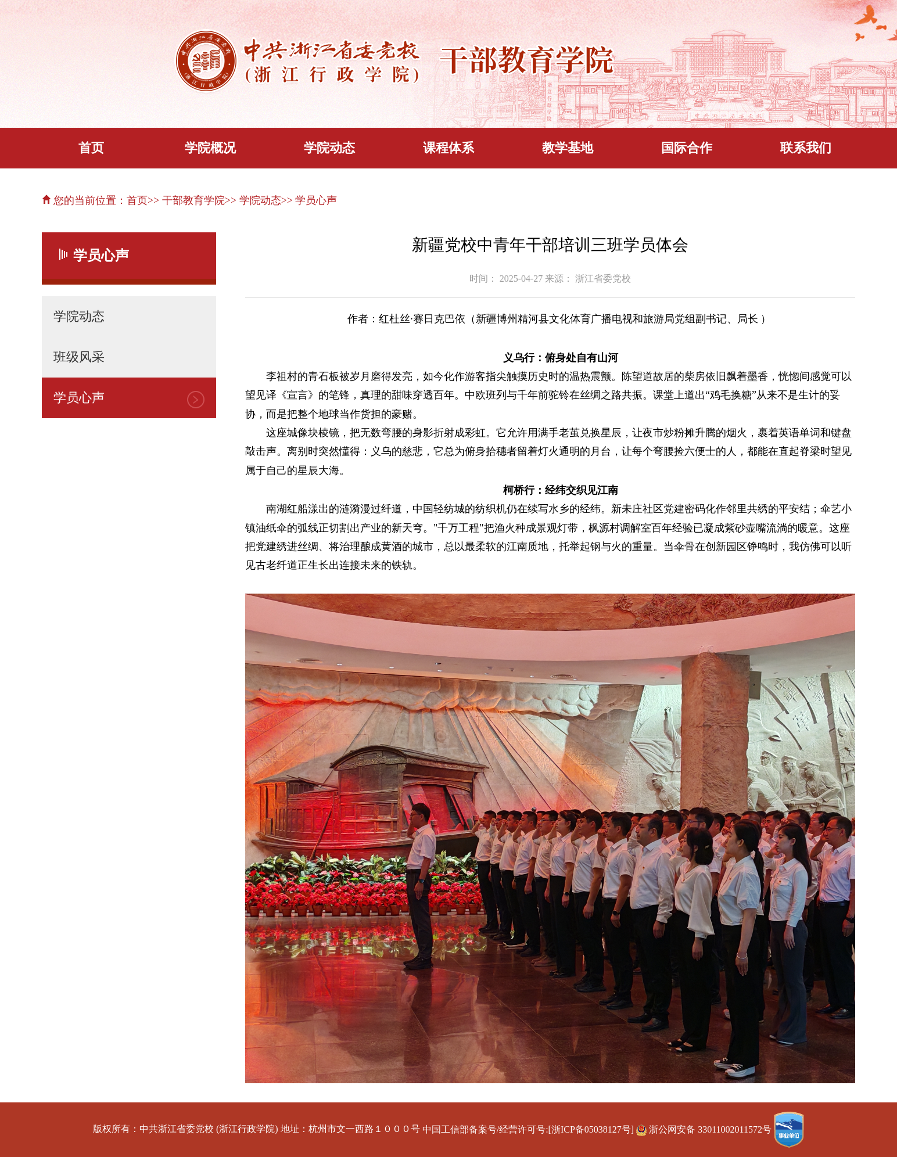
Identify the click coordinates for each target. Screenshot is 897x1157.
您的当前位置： (84, 200)
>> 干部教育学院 (186, 200)
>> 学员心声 (309, 200)
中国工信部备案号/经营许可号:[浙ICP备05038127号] (528, 1129)
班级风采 (79, 357)
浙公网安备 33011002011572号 (705, 1129)
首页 (91, 148)
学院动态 (329, 148)
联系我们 (805, 148)
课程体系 (448, 148)
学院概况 (210, 148)
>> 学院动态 (253, 200)
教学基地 (567, 148)
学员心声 (79, 397)
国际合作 (686, 148)
